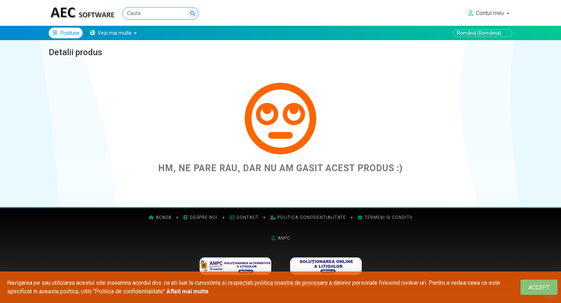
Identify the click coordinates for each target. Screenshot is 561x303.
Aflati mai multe (187, 291)
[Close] (539, 287)
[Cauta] (160, 13)
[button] (113, 33)
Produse (65, 33)
